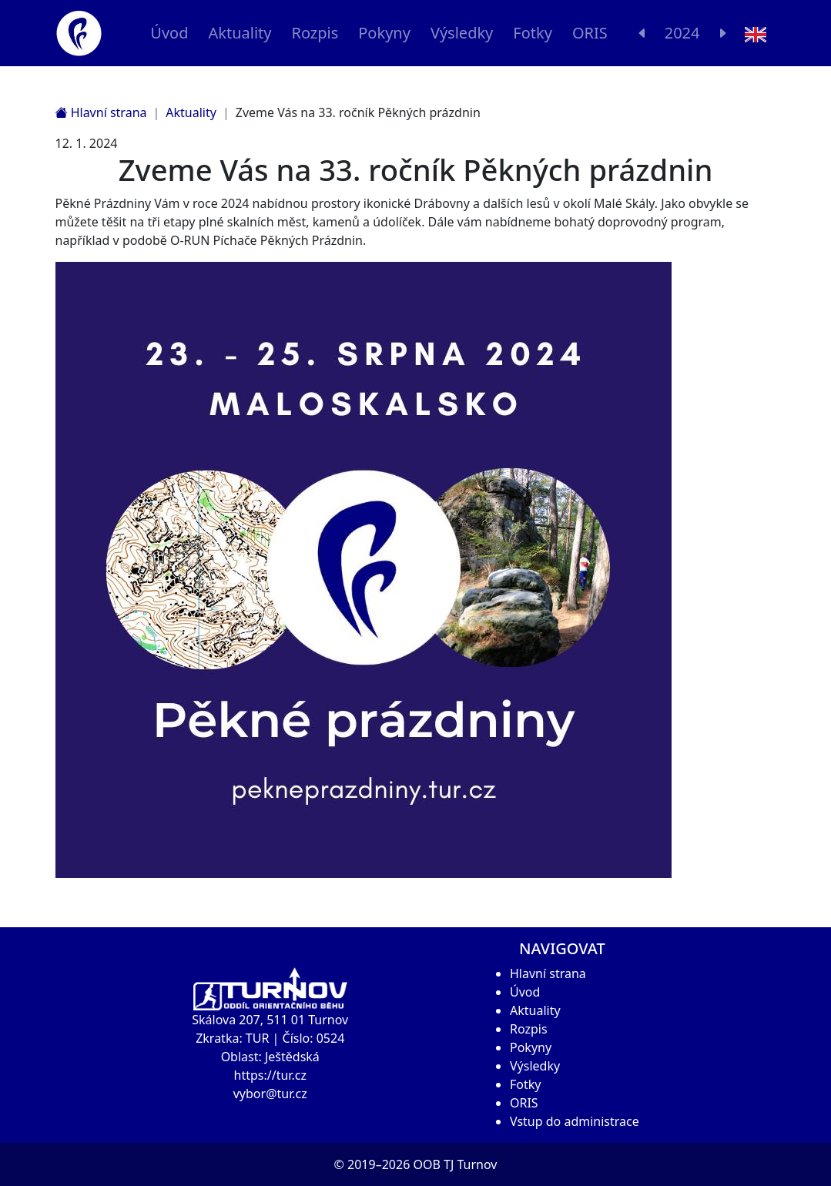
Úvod (169, 32)
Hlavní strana (101, 112)
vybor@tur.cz (270, 1093)
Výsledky (462, 32)
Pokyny (384, 32)
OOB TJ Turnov (455, 1164)
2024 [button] (682, 32)
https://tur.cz (270, 1075)
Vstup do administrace (574, 1121)
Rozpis (314, 32)
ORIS (590, 32)
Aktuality (239, 32)
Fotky (532, 32)
